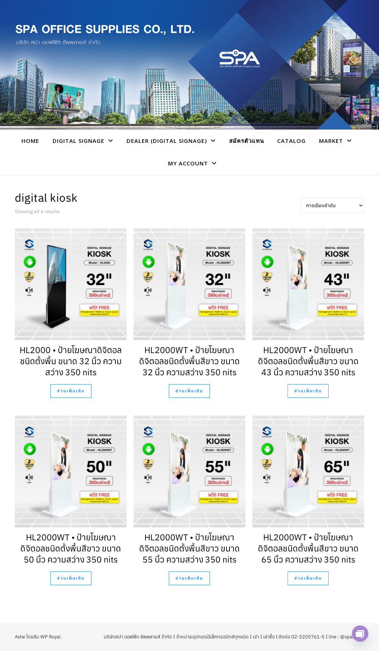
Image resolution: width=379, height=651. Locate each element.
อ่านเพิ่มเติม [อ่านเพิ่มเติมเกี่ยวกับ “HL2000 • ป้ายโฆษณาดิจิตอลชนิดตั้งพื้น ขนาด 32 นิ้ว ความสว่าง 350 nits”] (71, 390)
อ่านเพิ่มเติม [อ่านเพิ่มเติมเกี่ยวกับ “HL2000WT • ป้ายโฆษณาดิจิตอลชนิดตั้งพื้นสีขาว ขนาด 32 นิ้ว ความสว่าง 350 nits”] (189, 390)
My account (188, 163)
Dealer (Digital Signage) (167, 140)
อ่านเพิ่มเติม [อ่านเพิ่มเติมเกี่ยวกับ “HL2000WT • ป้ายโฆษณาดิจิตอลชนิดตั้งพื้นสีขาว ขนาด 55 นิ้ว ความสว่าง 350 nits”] (189, 578)
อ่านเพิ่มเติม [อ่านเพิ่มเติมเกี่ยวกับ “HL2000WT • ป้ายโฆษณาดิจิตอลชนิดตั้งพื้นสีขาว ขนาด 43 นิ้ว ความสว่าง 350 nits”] (308, 390)
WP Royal (50, 637)
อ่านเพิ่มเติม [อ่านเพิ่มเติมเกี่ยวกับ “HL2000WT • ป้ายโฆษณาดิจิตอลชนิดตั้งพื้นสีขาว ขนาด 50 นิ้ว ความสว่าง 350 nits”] (71, 578)
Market (331, 140)
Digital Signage (78, 140)
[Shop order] (332, 205)
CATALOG (291, 140)
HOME (30, 140)
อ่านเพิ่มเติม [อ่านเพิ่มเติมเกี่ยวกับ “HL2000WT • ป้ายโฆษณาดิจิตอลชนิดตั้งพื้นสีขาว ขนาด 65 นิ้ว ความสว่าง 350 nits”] (308, 578)
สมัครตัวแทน (246, 140)
